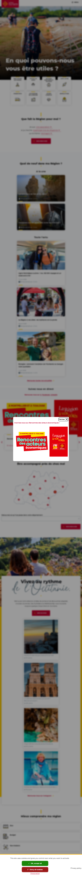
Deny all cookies (35, 870)
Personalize (35, 873)
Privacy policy (76, 868)
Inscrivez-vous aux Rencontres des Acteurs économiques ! (36, 423)
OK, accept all (35, 863)
